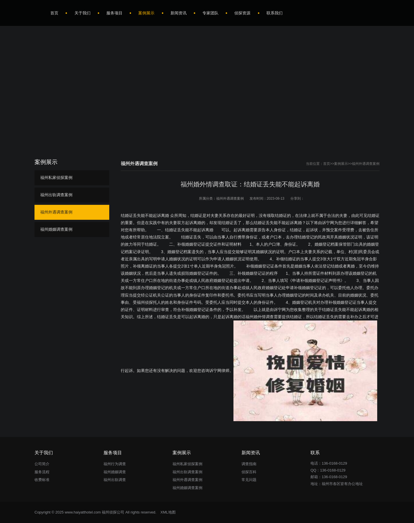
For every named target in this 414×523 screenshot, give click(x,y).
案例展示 (341, 164)
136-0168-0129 (332, 470)
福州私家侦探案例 (56, 177)
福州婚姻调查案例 (56, 229)
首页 (326, 164)
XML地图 (168, 512)
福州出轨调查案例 (56, 194)
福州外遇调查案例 (365, 164)
